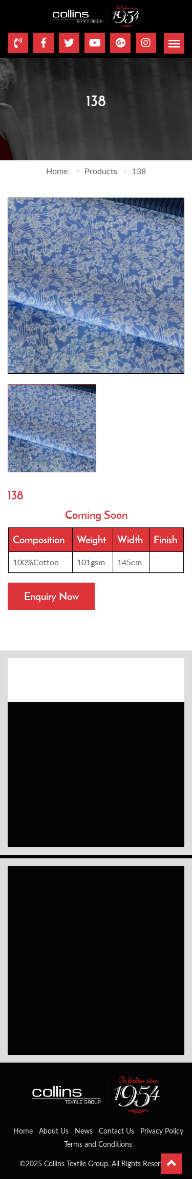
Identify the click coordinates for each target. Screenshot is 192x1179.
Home (57, 171)
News (84, 1130)
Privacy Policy (161, 1130)
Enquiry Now (51, 596)
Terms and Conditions (98, 1144)
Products (100, 171)
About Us (54, 1130)
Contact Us (116, 1130)
